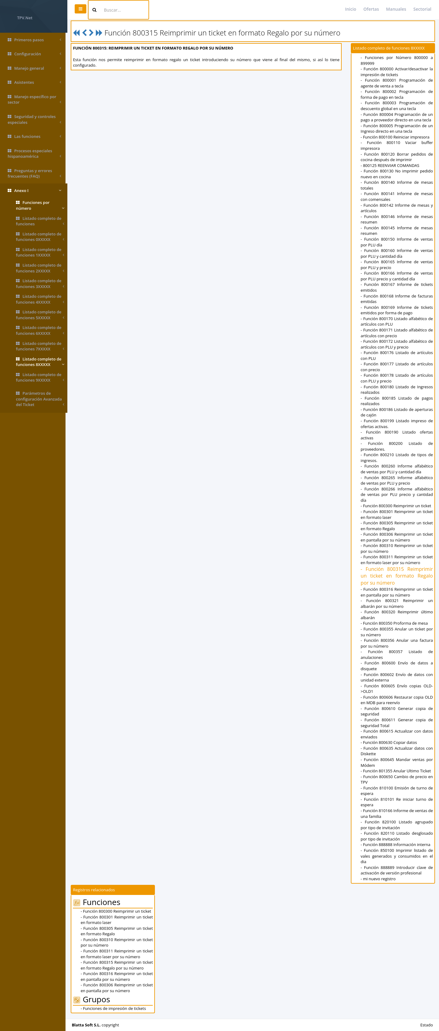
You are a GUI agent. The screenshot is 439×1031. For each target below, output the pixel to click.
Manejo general (34, 68)
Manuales (396, 9)
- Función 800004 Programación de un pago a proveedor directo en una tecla (397, 117)
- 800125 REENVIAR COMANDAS (390, 165)
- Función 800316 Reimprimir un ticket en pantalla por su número (397, 592)
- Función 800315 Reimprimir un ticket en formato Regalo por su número (397, 576)
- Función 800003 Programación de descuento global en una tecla (397, 105)
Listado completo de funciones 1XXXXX (40, 252)
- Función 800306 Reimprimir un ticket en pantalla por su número (397, 537)
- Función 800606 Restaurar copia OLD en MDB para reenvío (397, 700)
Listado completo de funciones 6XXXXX (40, 330)
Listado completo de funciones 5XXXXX (40, 314)
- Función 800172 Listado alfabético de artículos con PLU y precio (397, 344)
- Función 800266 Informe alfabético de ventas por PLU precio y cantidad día (397, 494)
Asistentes (34, 82)
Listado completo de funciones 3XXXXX (40, 283)
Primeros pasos (34, 40)
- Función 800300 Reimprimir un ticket (396, 505)
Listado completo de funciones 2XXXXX (40, 268)
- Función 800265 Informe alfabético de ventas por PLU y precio (397, 480)
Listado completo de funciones (40, 221)
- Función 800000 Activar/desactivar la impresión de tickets (397, 71)
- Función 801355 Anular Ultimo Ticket (396, 771)
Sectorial (422, 9)
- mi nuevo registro (378, 878)
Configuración (34, 54)
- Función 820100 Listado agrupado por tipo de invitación (397, 824)
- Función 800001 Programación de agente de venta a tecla (397, 83)
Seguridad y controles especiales (34, 119)
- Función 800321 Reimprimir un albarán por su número (397, 603)
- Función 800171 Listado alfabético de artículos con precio (397, 332)
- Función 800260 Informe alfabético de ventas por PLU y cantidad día (397, 469)
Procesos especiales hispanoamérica (34, 153)
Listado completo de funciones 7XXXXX (40, 346)
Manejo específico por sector (34, 99)
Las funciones (34, 136)
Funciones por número (40, 205)
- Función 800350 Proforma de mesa (394, 623)
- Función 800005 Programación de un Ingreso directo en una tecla (397, 128)
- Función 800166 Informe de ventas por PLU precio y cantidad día (397, 276)
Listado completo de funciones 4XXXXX (40, 299)
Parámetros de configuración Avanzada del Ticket (40, 399)
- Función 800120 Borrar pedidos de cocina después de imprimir (397, 157)
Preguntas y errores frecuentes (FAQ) (34, 173)
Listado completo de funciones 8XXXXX (40, 362)
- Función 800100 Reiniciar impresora (395, 137)
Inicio (350, 9)
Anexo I (34, 191)
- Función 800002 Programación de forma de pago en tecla (397, 94)
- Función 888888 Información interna (396, 844)
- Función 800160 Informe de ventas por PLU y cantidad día (397, 253)
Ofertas (371, 9)
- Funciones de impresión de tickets (115, 1008)
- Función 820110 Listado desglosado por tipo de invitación (397, 836)
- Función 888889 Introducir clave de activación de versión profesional (397, 870)
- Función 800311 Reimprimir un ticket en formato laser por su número (397, 559)
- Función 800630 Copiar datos (389, 742)
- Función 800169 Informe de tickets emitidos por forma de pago (397, 310)
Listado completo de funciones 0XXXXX (40, 236)
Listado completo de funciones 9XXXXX (40, 377)
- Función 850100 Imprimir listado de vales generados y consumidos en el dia (397, 856)
